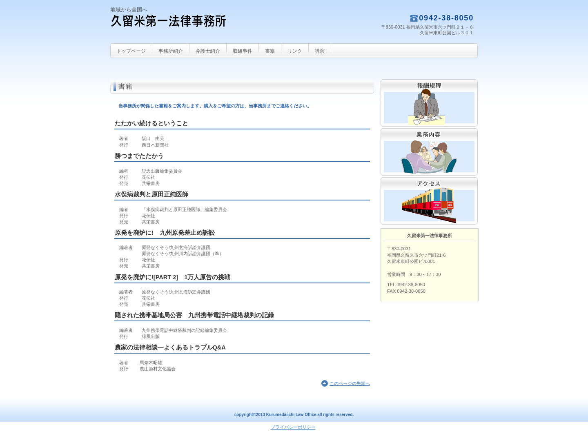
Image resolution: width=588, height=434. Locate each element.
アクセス (429, 201)
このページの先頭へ (350, 383)
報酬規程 (429, 103)
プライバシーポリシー (293, 427)
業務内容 (429, 152)
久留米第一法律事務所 (192, 26)
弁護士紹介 (208, 51)
